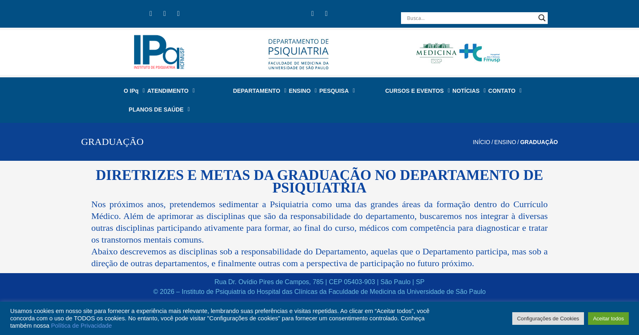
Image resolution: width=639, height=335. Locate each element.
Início (481, 142)
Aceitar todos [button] (608, 318)
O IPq (134, 91)
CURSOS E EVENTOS (417, 91)
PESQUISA (337, 91)
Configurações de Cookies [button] (548, 318)
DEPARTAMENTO (259, 91)
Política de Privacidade (81, 325)
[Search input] (470, 18)
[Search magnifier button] (542, 18)
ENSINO (303, 91)
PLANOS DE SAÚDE (159, 109)
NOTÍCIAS (469, 91)
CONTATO (505, 91)
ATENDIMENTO (171, 91)
